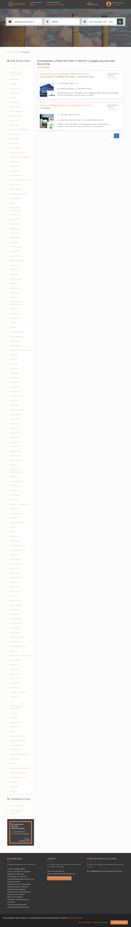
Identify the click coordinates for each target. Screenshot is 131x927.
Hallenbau (13, 309)
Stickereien (14, 678)
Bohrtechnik (14, 120)
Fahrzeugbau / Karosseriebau (15, 209)
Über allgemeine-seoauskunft (17, 811)
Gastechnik (14, 270)
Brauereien (13, 125)
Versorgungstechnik (17, 745)
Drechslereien (15, 162)
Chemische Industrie (17, 152)
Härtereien (13, 313)
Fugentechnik (14, 256)
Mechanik (13, 465)
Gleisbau (12, 297)
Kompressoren (15, 382)
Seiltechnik (13, 651)
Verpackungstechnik (17, 740)
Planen (12, 531)
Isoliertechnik (14, 341)
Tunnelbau (13, 713)
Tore (11, 701)
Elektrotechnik (15, 185)
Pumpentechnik (15, 564)
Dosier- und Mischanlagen (19, 157)
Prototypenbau (15, 559)
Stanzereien (14, 669)
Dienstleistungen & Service (20, 879)
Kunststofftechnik (17, 410)
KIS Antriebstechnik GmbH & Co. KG (65, 105)
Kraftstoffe (14, 400)
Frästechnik (14, 251)
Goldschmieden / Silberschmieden (16, 303)
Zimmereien (14, 786)
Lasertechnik (14, 433)
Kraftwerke (14, 405)
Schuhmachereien (16, 637)
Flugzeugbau (14, 228)
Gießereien (13, 283)
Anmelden (117, 5)
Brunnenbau (14, 143)
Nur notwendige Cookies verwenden (93, 922)
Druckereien (14, 171)
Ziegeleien (13, 782)
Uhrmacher (13, 717)
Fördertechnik (15, 237)
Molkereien (13, 490)
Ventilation (13, 727)
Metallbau (13, 476)
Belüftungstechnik (16, 111)
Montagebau (15, 495)
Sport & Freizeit (15, 897)
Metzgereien (14, 486)
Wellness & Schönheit (18, 907)
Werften (12, 763)
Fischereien (14, 219)
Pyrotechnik (14, 568)
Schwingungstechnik (17, 646)
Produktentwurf (16, 550)
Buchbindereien (15, 148)
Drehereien (13, 166)
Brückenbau (14, 139)
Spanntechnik (15, 660)
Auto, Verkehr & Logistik (19, 871)
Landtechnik (14, 428)
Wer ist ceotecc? (18, 806)
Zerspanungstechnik (17, 777)
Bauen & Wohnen (15, 874)
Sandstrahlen (14, 591)
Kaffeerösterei (15, 345)
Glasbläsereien (15, 288)
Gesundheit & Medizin (17, 887)
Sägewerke (14, 587)
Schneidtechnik (15, 623)
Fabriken (12, 203)
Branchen (14, 52)
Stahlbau (13, 665)
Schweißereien (15, 642)
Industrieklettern (16, 332)
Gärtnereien (14, 265)
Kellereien (13, 359)
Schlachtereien (15, 600)
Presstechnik (14, 541)
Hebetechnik (14, 318)
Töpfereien (13, 697)
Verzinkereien (14, 750)
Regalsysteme (15, 577)
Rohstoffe (14, 582)
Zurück (13, 67)
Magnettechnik (15, 451)
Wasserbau (14, 759)
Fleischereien (14, 224)
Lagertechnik (14, 423)
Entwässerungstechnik (18, 194)
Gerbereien (13, 274)
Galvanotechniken (16, 260)
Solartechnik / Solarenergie (20, 655)
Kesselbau (13, 368)
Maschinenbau (15, 460)
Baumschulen (14, 102)
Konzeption (14, 387)
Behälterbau (14, 106)
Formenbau (14, 242)
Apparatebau (14, 88)
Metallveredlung (16, 481)
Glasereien (13, 292)
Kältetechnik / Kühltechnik (20, 350)
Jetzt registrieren (92, 4)
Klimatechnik (14, 378)
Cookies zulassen (119, 922)
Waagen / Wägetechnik (19, 754)
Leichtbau (13, 437)
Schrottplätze (15, 632)
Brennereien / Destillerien (19, 129)
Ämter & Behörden (16, 869)
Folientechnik (15, 233)
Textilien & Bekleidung (17, 899)
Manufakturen (15, 456)
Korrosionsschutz (16, 396)
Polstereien (14, 536)
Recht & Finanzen (15, 894)
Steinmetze (14, 674)
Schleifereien (14, 609)
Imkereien (13, 327)
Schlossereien (15, 614)
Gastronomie (13, 882)
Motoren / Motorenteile (18, 504)
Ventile (12, 731)
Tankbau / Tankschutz (18, 692)
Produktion (13, 554)
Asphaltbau (14, 93)
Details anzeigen (76, 918)
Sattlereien (14, 596)
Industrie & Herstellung (18, 892)
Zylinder (12, 791)
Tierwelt (11, 902)
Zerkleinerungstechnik (18, 773)
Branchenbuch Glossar (59, 878)
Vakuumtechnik (15, 722)
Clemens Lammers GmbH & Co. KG (64, 74)
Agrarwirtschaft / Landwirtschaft (16, 73)
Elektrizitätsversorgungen (20, 180)
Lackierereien (14, 419)
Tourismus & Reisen (17, 905)
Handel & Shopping (16, 889)
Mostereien (14, 499)
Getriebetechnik (16, 279)
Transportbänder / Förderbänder (16, 707)
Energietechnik (15, 189)
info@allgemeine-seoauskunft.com (106, 871)
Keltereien (13, 364)
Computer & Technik (17, 877)
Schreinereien (15, 628)
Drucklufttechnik (16, 175)
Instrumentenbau (16, 336)
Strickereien (14, 687)
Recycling (13, 573)
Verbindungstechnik (17, 736)
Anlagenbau (14, 79)
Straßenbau (14, 683)
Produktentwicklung (17, 545)
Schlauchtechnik (16, 605)
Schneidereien (15, 619)
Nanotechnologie (16, 513)
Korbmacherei (15, 391)
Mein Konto (118, 2)
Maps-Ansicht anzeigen (56, 5)
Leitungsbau (14, 442)
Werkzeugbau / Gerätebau (20, 768)
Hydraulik (13, 322)
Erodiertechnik (15, 198)
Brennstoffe (14, 134)
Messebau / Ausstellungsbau (16, 471)
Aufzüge (12, 97)
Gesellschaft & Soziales (19, 884)
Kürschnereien (15, 414)
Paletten (13, 527)
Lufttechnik (14, 446)
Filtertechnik (14, 214)
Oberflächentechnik (17, 522)
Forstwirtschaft (16, 247)
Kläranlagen (14, 373)
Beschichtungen (16, 116)
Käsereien (13, 355)
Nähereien (13, 508)
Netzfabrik (13, 518)
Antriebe (13, 84)
